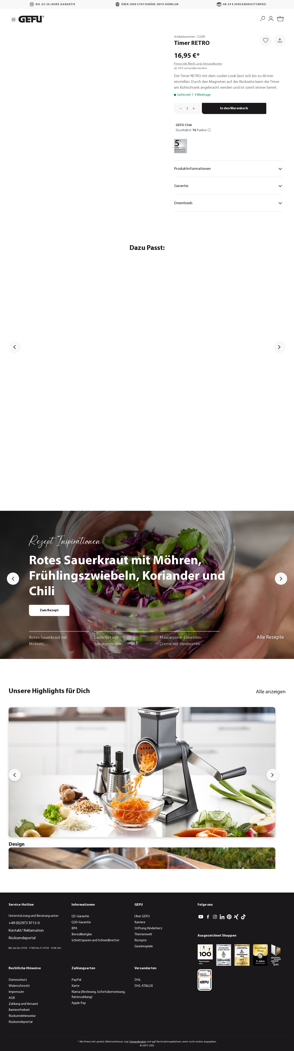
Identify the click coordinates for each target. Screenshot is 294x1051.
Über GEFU (142, 916)
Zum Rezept (49, 610)
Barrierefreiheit (19, 1010)
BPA (74, 928)
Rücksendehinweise (22, 1016)
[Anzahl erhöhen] (195, 108)
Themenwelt (143, 934)
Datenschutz (18, 980)
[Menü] (12, 19)
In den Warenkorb (234, 108)
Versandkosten (137, 1041)
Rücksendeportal (22, 938)
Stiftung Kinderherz (148, 928)
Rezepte (140, 940)
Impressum (16, 992)
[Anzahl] (187, 108)
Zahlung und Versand (23, 1004)
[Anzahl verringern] (179, 108)
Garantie (228, 186)
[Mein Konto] (271, 18)
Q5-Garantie (80, 916)
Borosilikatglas (82, 934)
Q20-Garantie (81, 922)
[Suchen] (262, 18)
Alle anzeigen (271, 692)
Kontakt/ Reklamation (26, 931)
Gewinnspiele (143, 946)
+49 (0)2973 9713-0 (24, 923)
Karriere (139, 922)
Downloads (228, 203)
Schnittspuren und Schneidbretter (95, 940)
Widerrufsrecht (19, 986)
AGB (12, 998)
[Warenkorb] (280, 19)
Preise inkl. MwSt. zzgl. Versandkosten (198, 63)
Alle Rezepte (270, 637)
